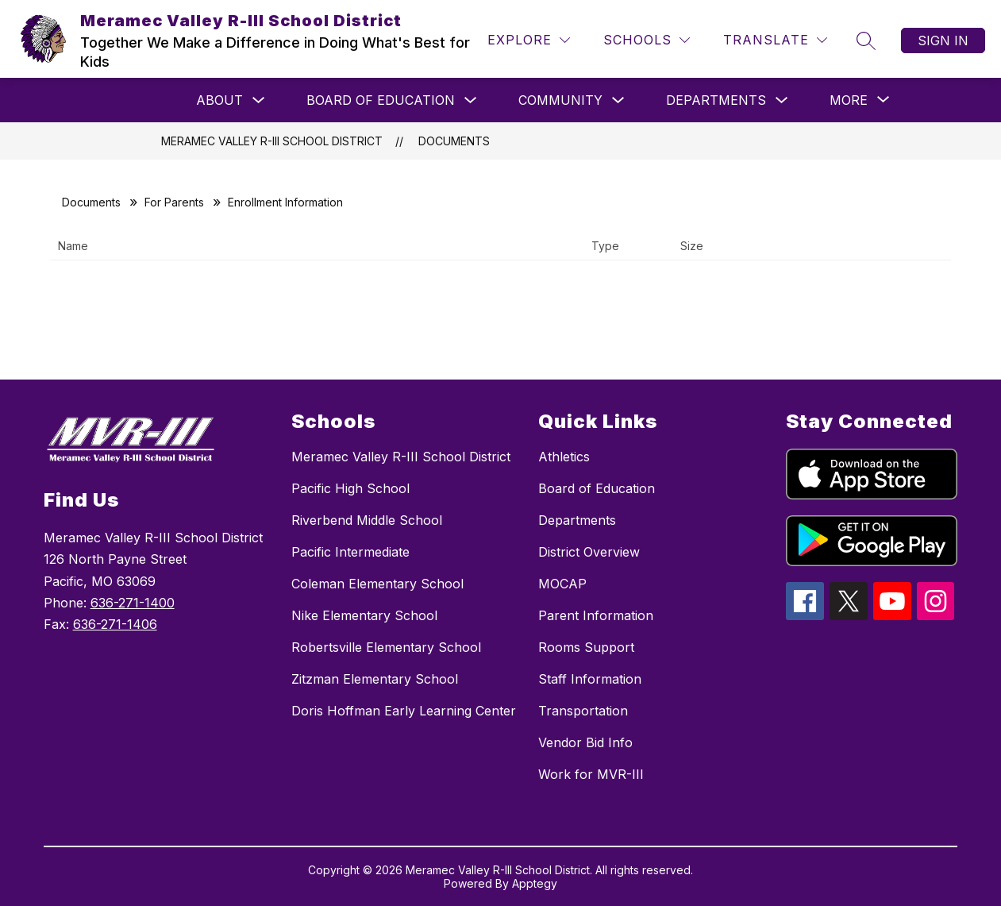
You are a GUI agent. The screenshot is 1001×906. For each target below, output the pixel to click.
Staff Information (589, 679)
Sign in (943, 40)
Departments (716, 100)
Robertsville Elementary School (386, 647)
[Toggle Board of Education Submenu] (470, 100)
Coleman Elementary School (377, 584)
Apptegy (534, 883)
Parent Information (595, 615)
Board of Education (380, 100)
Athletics (564, 457)
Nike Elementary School (364, 615)
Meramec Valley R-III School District (272, 141)
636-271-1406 (115, 624)
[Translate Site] (775, 40)
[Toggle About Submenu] (258, 100)
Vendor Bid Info (585, 742)
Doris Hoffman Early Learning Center (403, 711)
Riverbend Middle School (366, 520)
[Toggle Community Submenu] (618, 100)
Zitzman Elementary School (374, 679)
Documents (454, 141)
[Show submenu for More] (849, 100)
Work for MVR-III (591, 774)
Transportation (583, 711)
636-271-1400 (132, 603)
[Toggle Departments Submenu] (781, 100)
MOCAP (562, 584)
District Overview (589, 552)
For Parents (174, 202)
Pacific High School (350, 488)
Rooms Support (586, 647)
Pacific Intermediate (350, 552)
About (219, 100)
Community (560, 100)
